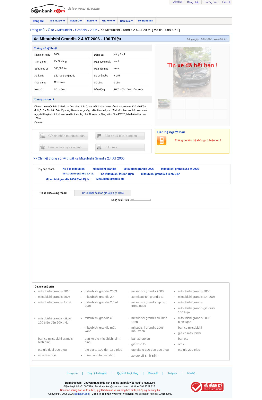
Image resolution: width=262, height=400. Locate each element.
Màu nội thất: (101, 68)
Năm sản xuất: (42, 54)
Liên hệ (226, 2)
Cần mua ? (126, 21)
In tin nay (120, 147)
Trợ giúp (172, 373)
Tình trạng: (40, 61)
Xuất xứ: (39, 75)
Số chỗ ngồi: (101, 75)
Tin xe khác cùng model (53, 193)
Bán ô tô (92, 20)
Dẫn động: (100, 89)
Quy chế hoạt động (127, 373)
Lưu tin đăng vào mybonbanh (63, 147)
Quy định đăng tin (97, 373)
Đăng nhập (193, 2)
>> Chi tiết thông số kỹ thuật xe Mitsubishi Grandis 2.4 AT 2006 (78, 158)
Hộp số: (38, 89)
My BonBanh (145, 20)
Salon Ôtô (76, 20)
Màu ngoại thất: (102, 61)
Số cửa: (98, 82)
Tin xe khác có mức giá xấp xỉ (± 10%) (103, 193)
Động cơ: (99, 54)
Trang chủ (38, 21)
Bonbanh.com (82, 393)
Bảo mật (153, 373)
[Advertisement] (131, 245)
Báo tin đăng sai (120, 136)
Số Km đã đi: (41, 68)
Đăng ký (177, 1)
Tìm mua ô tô (57, 20)
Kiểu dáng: (40, 82)
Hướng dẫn (211, 2)
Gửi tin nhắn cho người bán (63, 136)
